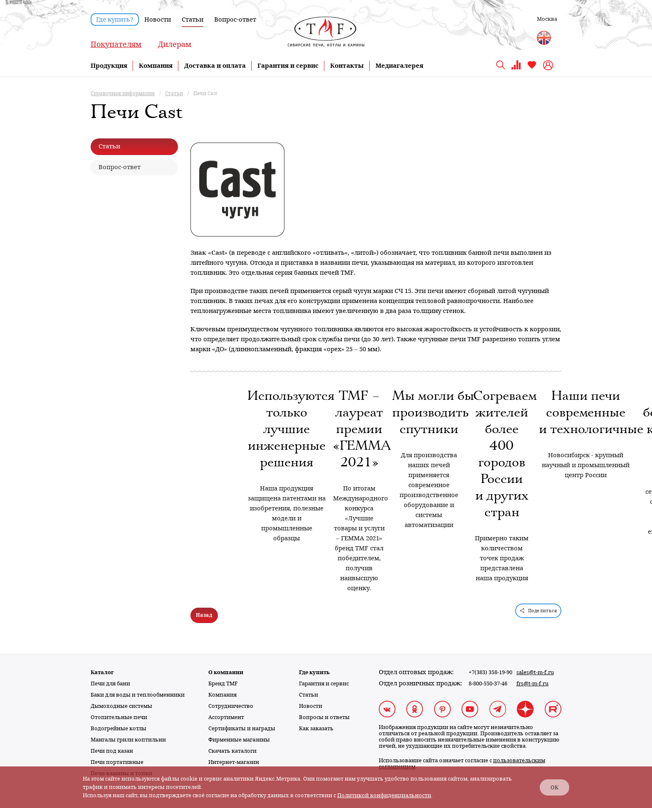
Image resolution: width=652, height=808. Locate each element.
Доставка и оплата (215, 65)
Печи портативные (117, 762)
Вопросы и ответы (324, 717)
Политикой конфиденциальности (384, 795)
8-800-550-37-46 (488, 683)
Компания (156, 65)
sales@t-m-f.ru (535, 672)
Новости (157, 19)
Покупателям (116, 44)
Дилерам (174, 44)
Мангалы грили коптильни (128, 740)
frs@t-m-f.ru (532, 683)
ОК (554, 787)
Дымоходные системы (121, 706)
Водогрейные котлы (118, 728)
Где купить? (114, 19)
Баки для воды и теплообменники (138, 695)
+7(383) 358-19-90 (490, 672)
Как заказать (316, 728)
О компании (225, 672)
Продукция (109, 65)
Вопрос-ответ (235, 19)
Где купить (314, 672)
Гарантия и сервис (288, 65)
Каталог (102, 672)
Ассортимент (226, 717)
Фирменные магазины (239, 740)
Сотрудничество (230, 706)
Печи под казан (112, 751)
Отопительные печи (119, 717)
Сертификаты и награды (241, 728)
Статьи (192, 19)
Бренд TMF (223, 683)
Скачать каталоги (232, 751)
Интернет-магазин (233, 762)
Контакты (347, 65)
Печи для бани (110, 683)
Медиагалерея (399, 65)
